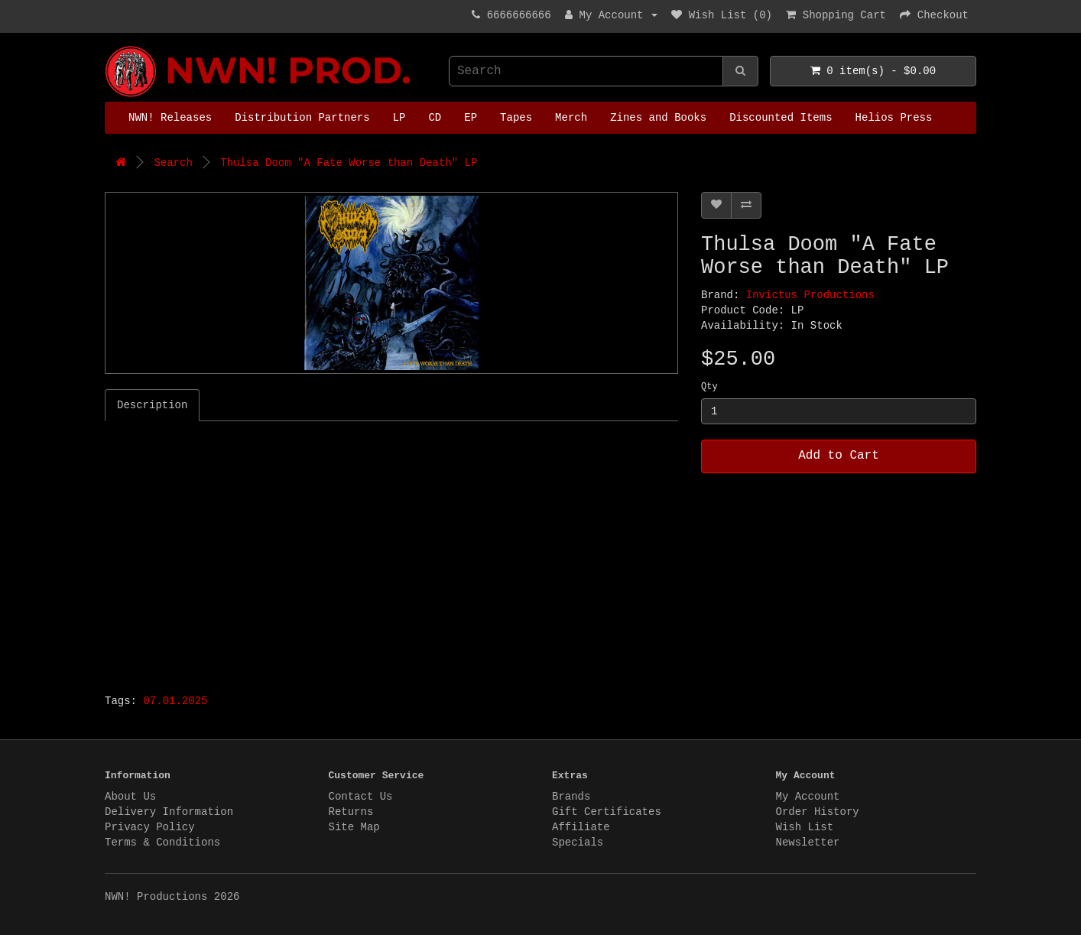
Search (173, 163)
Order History (817, 812)
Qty (709, 386)
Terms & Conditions (162, 842)
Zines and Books (658, 118)
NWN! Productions (108, 46)
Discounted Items (780, 118)
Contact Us (361, 797)
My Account (808, 797)
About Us (130, 797)
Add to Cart (838, 456)
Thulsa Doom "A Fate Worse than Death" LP (348, 163)
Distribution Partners (302, 118)
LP (399, 118)
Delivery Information (169, 812)
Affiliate (581, 827)
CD (434, 118)
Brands (571, 797)
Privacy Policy (150, 827)
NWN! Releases (170, 118)
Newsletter (808, 842)
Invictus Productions (810, 295)
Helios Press (894, 118)
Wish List (805, 827)
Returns (351, 812)
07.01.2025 (175, 701)
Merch (571, 118)
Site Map (354, 827)
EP (470, 118)
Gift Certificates (606, 812)
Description (152, 405)
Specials (577, 842)
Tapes (516, 118)
